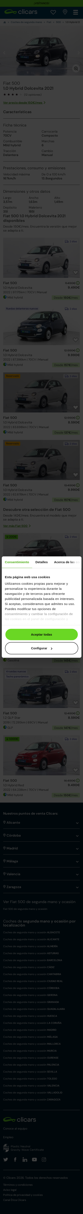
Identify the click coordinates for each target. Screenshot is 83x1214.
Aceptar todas (41, 634)
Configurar (41, 648)
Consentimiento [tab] (17, 562)
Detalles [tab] (41, 562)
